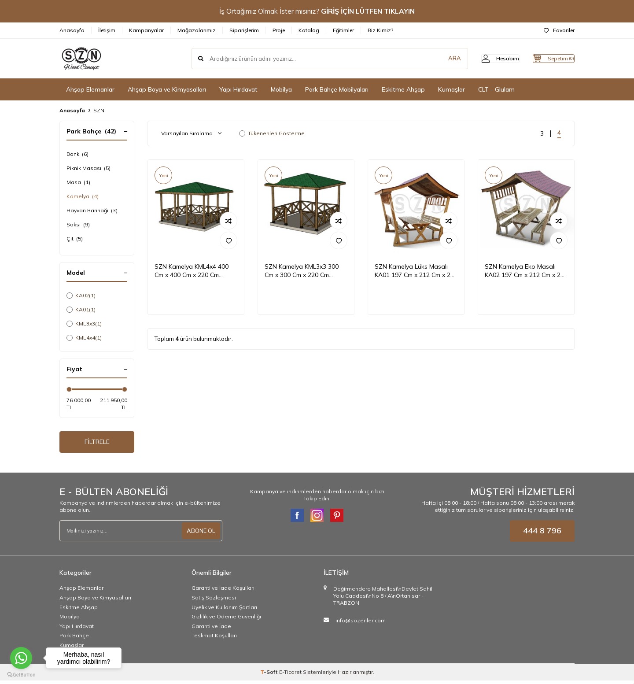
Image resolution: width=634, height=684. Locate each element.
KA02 (81, 295)
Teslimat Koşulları (214, 639)
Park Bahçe (74, 639)
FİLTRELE (97, 443)
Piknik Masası (88, 168)
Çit (74, 238)
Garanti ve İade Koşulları (223, 591)
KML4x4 (84, 337)
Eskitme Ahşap (403, 89)
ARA (437, 59)
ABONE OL (199, 534)
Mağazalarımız (196, 30)
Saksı (78, 224)
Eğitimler (343, 30)
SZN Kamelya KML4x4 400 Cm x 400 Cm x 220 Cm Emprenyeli (192, 271)
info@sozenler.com (360, 624)
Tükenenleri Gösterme (272, 133)
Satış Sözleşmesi (214, 601)
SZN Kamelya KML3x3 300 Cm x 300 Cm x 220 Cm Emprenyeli (302, 271)
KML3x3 (84, 323)
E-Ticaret (290, 675)
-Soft (269, 675)
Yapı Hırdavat (238, 89)
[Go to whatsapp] (21, 658)
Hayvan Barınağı (92, 210)
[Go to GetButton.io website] (21, 675)
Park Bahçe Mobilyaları (337, 89)
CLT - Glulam (496, 89)
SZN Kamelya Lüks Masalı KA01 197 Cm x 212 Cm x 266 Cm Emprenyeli (416, 271)
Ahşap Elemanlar (90, 89)
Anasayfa (72, 30)
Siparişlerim (244, 30)
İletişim (106, 30)
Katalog (309, 30)
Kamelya (82, 196)
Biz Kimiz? (380, 30)
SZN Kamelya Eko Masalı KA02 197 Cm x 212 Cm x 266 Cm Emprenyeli (526, 271)
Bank (77, 154)
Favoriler (559, 30)
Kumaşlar (451, 89)
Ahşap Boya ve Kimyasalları (167, 89)
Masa (78, 182)
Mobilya (281, 89)
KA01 (81, 309)
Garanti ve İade (211, 629)
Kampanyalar (146, 30)
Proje (279, 30)
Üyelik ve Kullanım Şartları (224, 610)
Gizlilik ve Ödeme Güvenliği (226, 620)
